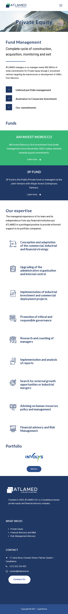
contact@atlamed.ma (19, 571)
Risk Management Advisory (23, 536)
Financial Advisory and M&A (23, 532)
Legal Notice (42, 609)
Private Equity (16, 529)
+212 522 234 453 (17, 566)
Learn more (34, 159)
